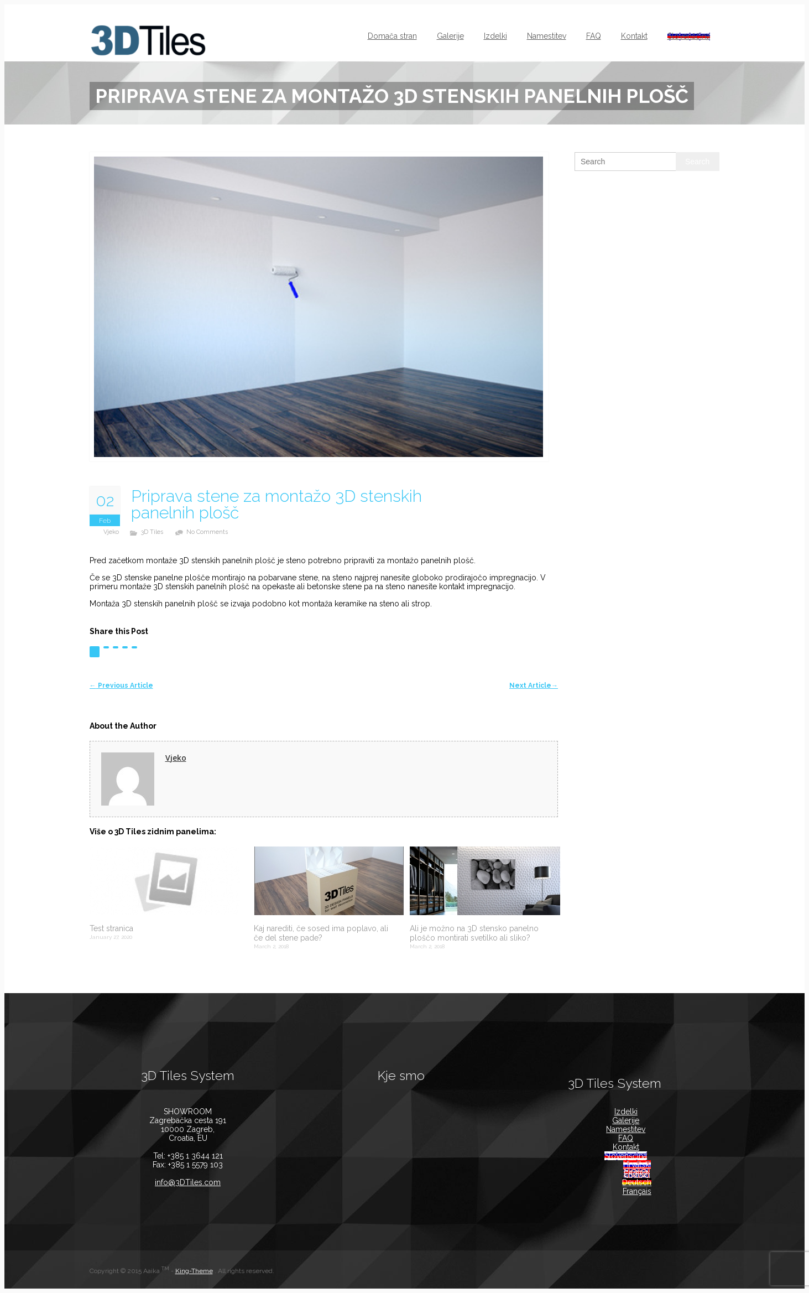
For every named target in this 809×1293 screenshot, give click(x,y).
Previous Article (121, 685)
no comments (207, 532)
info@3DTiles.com (188, 1182)
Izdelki (495, 36)
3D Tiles (152, 532)
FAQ (593, 36)
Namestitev (546, 36)
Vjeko (111, 532)
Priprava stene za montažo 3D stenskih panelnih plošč (276, 504)
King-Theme (194, 1271)
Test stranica (111, 928)
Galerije (450, 36)
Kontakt (634, 36)
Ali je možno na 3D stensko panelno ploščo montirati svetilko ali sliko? (474, 933)
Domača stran (392, 36)
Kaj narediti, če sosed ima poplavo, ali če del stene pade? (321, 933)
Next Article (533, 685)
